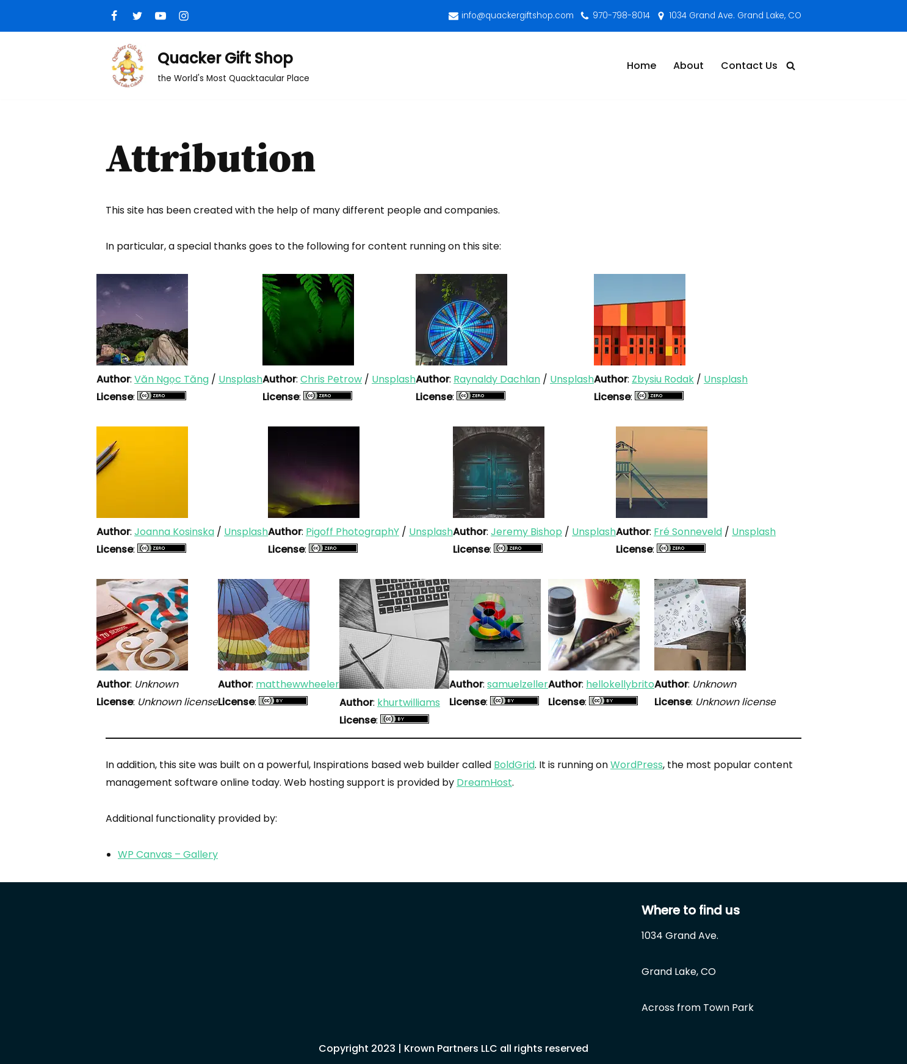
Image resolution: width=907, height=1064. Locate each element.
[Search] (790, 65)
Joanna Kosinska (174, 532)
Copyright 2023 (357, 1048)
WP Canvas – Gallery (168, 854)
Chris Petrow (331, 379)
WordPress (636, 765)
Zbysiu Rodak (663, 379)
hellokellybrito (620, 684)
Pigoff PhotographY (352, 532)
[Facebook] (114, 15)
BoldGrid (514, 765)
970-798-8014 (621, 15)
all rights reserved (544, 1048)
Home (641, 66)
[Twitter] (137, 15)
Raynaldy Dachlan (497, 379)
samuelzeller (517, 684)
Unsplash (240, 379)
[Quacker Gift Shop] (207, 65)
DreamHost (484, 782)
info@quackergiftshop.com (517, 15)
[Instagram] (183, 15)
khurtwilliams (408, 703)
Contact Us (749, 66)
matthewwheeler (297, 684)
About (688, 66)
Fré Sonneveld (688, 532)
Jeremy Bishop (526, 532)
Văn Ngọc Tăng (171, 379)
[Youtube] (160, 15)
